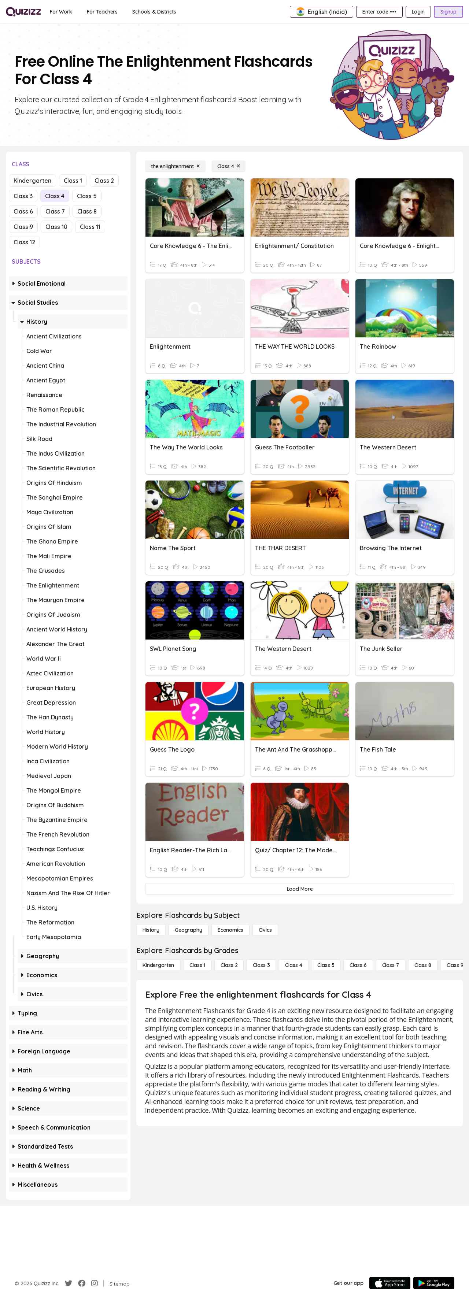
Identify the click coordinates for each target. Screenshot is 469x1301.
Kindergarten (32, 180)
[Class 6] (358, 965)
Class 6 (23, 211)
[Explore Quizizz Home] (23, 11)
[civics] (265, 930)
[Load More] (299, 889)
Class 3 (23, 196)
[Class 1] (197, 965)
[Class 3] (261, 965)
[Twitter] (68, 1283)
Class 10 (56, 226)
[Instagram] (94, 1283)
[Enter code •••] (379, 12)
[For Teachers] (102, 12)
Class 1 (73, 180)
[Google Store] (433, 1283)
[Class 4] (228, 166)
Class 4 (54, 196)
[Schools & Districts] (154, 12)
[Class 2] (229, 965)
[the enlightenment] (175, 166)
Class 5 (87, 196)
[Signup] (448, 12)
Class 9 (23, 226)
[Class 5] (325, 965)
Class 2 (104, 180)
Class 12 (24, 242)
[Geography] (188, 930)
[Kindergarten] (158, 965)
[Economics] (230, 930)
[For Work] (61, 12)
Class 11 (90, 226)
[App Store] (389, 1283)
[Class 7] (390, 965)
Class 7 (55, 211)
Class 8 (87, 211)
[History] (151, 930)
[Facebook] (81, 1283)
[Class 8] (422, 965)
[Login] (418, 12)
